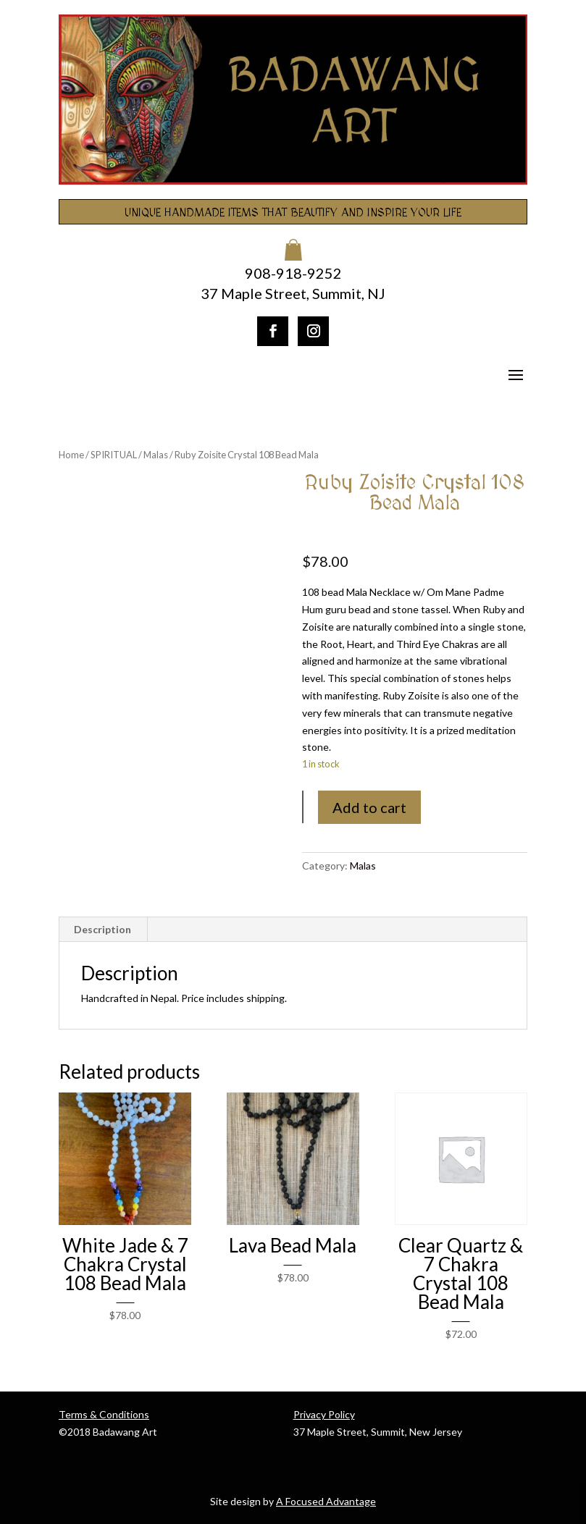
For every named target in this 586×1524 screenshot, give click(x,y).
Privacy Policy (324, 1414)
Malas (155, 454)
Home (71, 454)
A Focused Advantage (326, 1501)
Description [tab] (102, 929)
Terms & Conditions (104, 1414)
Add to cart (369, 807)
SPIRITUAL (114, 454)
